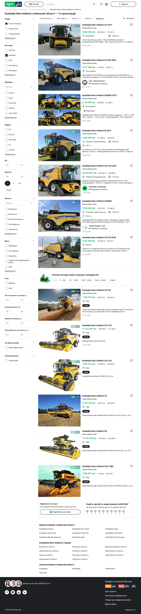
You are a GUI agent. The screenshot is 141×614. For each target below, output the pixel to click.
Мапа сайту (111, 604)
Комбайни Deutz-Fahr (47, 533)
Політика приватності (116, 595)
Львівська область (79, 551)
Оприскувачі (110, 569)
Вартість (8, 172)
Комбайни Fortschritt (80, 533)
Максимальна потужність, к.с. (17, 330)
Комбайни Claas (111, 529)
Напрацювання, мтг (13, 307)
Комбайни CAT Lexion (80, 529)
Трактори (43, 573)
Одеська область (46, 555)
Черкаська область (80, 559)
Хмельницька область (48, 559)
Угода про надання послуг (118, 600)
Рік (6, 161)
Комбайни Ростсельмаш (115, 537)
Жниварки (43, 569)
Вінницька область (79, 547)
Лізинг (9, 190)
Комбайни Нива (78, 537)
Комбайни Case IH (46, 529)
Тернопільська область (114, 555)
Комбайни (76, 569)
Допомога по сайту (37, 583)
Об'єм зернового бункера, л (16, 295)
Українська (130, 610)
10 (123, 512)
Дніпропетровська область (116, 547)
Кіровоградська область (49, 551)
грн (19, 183)
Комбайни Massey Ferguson (50, 537)
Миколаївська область (114, 551)
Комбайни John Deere (113, 533)
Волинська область (47, 547)
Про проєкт (110, 591)
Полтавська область (80, 555)
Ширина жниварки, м (13, 319)
